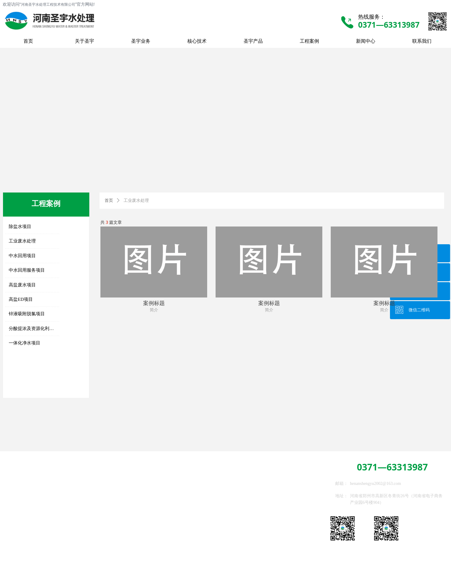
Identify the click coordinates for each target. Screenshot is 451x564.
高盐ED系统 (83, 487)
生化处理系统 (84, 496)
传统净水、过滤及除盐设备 (34, 489)
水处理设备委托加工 (91, 537)
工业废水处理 (22, 241)
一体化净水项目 (24, 343)
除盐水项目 (20, 226)
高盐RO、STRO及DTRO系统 (34, 537)
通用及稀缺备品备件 (91, 528)
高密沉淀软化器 (23, 498)
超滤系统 (17, 508)
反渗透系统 (19, 517)
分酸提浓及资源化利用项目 (34, 328)
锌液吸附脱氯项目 (27, 313)
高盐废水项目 (22, 284)
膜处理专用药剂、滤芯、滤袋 (97, 520)
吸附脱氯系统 (84, 512)
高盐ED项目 (21, 299)
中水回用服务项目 (27, 270)
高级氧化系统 (84, 504)
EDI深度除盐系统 (25, 527)
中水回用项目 (22, 255)
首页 (109, 200)
